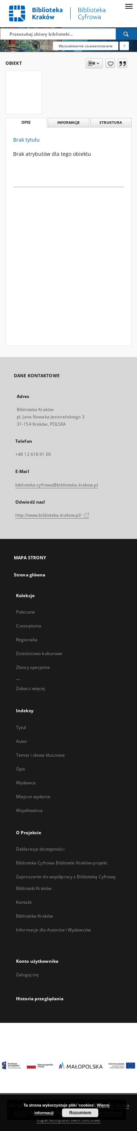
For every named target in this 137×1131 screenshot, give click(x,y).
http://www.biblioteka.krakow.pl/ (52, 515)
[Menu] (128, 6)
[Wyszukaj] (126, 34)
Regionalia (27, 640)
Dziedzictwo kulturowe (39, 653)
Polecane (25, 612)
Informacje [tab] (68, 122)
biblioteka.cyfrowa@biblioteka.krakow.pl (56, 485)
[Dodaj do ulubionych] (110, 63)
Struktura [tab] (110, 122)
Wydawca (26, 783)
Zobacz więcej (30, 688)
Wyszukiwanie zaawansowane (86, 45)
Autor (22, 741)
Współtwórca (29, 810)
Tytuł (21, 727)
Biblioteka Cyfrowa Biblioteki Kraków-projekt (61, 863)
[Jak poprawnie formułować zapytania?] (124, 46)
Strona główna (30, 575)
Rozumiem (80, 1112)
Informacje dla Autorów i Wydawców (53, 930)
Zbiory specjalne (33, 667)
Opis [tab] (26, 122)
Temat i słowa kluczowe (40, 755)
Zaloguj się (27, 975)
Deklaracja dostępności (40, 849)
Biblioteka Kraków (34, 916)
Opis (20, 769)
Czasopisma (28, 626)
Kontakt (24, 902)
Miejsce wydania (33, 796)
